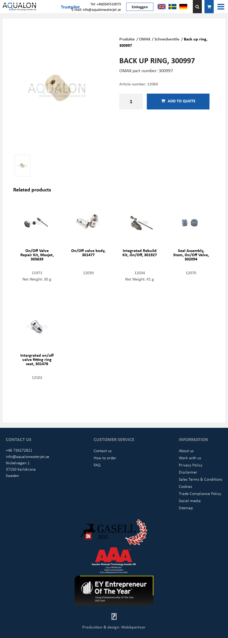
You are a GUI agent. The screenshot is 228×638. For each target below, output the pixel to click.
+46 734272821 (19, 450)
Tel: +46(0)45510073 (105, 3)
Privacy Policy (190, 465)
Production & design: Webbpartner (113, 627)
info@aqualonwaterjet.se (27, 456)
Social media (190, 500)
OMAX (144, 39)
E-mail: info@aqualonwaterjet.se (96, 9)
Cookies (185, 486)
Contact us (103, 450)
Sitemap (186, 508)
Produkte (127, 39)
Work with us (190, 458)
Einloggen (140, 6)
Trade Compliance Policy (200, 493)
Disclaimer (188, 472)
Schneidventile (166, 39)
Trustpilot (70, 6)
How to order (105, 458)
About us (186, 450)
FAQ (97, 465)
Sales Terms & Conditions (200, 479)
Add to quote (178, 101)
